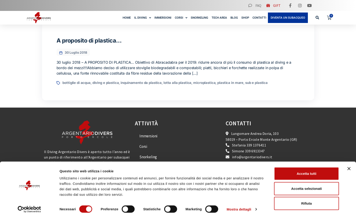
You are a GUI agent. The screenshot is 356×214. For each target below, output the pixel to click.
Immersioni (162, 17)
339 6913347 (255, 151)
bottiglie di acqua (76, 83)
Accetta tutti (306, 169)
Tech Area (219, 17)
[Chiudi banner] (349, 164)
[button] (317, 17)
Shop (245, 17)
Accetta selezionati (306, 184)
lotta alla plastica (177, 83)
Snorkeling (199, 17)
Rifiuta (306, 199)
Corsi (181, 18)
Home (127, 17)
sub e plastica (256, 83)
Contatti (259, 17)
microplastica (204, 83)
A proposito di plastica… (89, 40)
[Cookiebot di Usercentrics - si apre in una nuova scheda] (29, 205)
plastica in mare (230, 83)
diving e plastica (105, 83)
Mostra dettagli (239, 205)
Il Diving (142, 18)
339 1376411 (256, 145)
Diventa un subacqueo (288, 17)
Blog (234, 17)
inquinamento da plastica (141, 83)
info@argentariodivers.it (252, 157)
